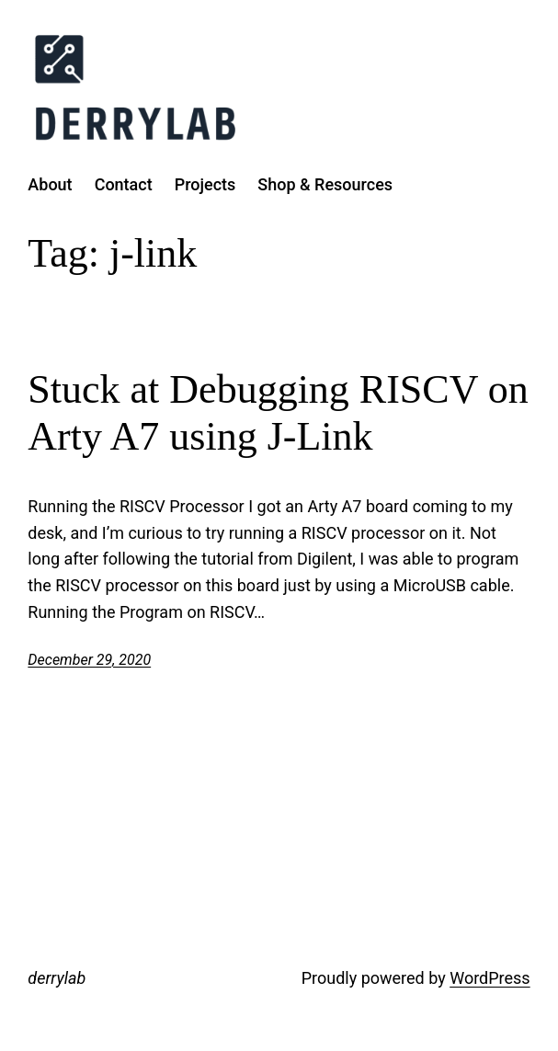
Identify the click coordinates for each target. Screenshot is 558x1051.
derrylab (56, 978)
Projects (205, 184)
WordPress (490, 978)
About (50, 184)
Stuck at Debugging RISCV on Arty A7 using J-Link (278, 413)
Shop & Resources (325, 184)
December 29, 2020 (89, 659)
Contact (124, 184)
